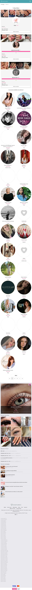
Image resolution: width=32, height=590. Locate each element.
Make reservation (16, 31)
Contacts (25, 507)
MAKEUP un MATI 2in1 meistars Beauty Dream (20, 457)
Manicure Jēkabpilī (3, 532)
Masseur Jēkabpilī (3, 575)
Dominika (8, 333)
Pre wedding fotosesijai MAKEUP (11, 470)
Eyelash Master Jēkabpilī (4, 554)
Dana (8, 314)
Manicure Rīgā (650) (3, 529)
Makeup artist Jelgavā (4, 563)
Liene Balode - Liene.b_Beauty (24, 108)
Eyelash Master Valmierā (4, 558)
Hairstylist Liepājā (3, 524)
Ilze (8, 183)
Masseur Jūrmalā (3, 576)
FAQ (22, 507)
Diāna (8, 351)
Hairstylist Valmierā (3, 526)
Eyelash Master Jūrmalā (4, 555)
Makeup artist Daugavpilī (4, 562)
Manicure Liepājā (3, 535)
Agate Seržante (8, 202)
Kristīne (24, 165)
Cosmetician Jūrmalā (4, 544)
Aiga (15, 25)
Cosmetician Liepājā (3, 545)
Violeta (8, 239)
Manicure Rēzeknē (3, 536)
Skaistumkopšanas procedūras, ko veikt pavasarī (13, 491)
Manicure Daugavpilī (4, 530)
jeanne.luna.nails (15, 50)
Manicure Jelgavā (3, 531)
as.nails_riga (24, 145)
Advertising (15, 507)
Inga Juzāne (8, 108)
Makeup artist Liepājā (4, 567)
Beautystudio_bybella (8, 451)
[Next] (20, 378)
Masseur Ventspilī (3, 581)
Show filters (16, 8)
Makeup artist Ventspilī (4, 570)
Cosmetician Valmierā (4, 548)
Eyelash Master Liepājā (4, 556)
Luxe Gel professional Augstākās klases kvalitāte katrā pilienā (16, 482)
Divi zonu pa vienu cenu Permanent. (11, 466)
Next (16, 375)
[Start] (9, 378)
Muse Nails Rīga (24, 126)
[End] (22, 378)
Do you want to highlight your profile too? (16, 89)
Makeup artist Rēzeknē (4, 568)
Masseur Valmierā (3, 580)
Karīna (24, 333)
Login (18, 588)
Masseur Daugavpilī (3, 573)
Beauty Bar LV (15, 77)
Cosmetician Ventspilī (4, 549)
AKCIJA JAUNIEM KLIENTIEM (10, 474)
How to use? (9, 507)
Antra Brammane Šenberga (8, 221)
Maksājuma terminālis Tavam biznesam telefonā (14, 486)
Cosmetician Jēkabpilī (4, 543)
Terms (19, 507)
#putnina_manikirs (24, 202)
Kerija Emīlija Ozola (24, 183)
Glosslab (8, 295)
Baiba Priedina (24, 277)
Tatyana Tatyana (10, 467)
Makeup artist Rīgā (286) (4, 561)
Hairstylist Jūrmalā (3, 523)
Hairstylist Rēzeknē (3, 525)
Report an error (12, 508)
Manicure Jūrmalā (3, 533)
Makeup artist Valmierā (4, 569)
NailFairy (24, 351)
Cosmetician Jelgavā (3, 542)
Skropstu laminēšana (16, 407)
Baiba (24, 258)
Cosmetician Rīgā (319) (4, 539)
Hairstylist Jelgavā (3, 520)
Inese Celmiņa (24, 314)
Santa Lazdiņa (8, 277)
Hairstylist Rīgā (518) (3, 518)
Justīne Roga (24, 239)
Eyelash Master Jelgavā (4, 552)
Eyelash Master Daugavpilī (4, 551)
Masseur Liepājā (3, 577)
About (5, 507)
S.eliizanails (24, 221)
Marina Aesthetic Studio (8, 370)
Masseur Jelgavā (3, 574)
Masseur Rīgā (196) (3, 571)
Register (14, 588)
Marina (24, 295)
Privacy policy (18, 508)
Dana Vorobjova (8, 165)
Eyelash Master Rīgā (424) (4, 550)
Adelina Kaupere (8, 126)
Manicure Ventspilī (3, 538)
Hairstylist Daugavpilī (4, 519)
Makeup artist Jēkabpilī (4, 564)
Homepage (2, 4)
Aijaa (8, 258)
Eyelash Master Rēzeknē (4, 557)
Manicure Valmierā (3, 537)
